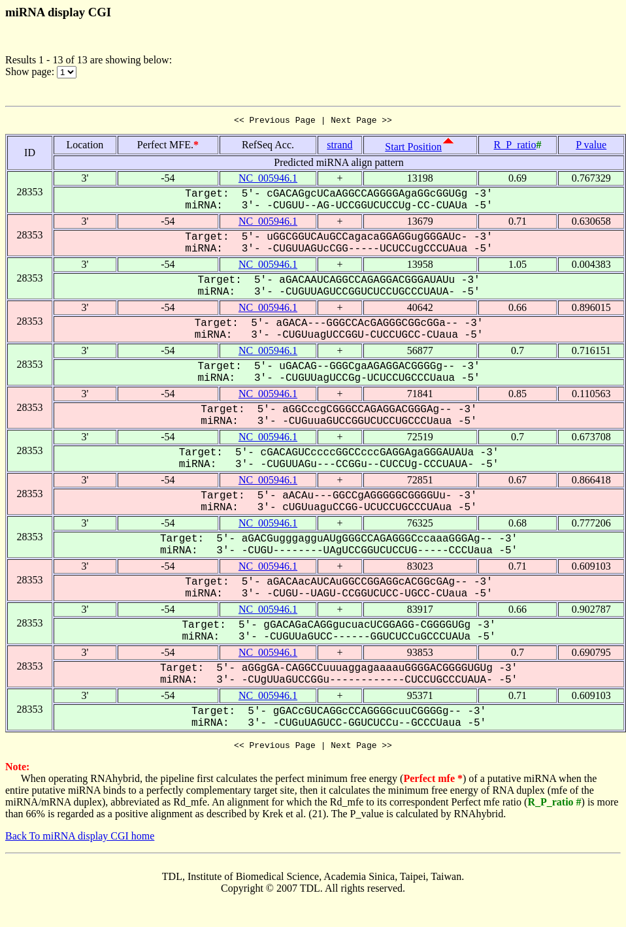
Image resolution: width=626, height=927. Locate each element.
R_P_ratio (515, 146)
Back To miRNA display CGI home (79, 839)
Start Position (413, 148)
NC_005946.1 (268, 180)
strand (339, 146)
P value (591, 146)
